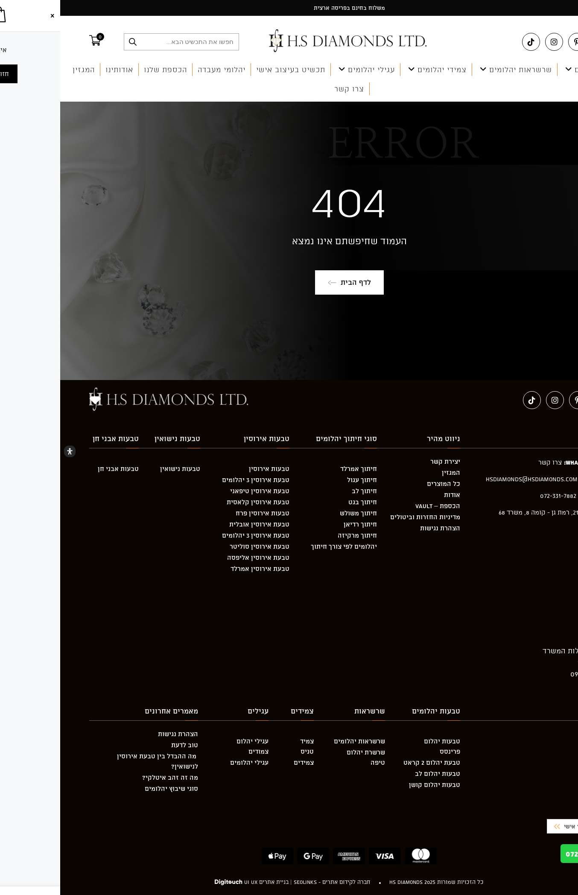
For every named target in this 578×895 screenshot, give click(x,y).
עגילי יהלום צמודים (192, 746)
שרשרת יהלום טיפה (305, 757)
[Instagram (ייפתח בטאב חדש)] (494, 42)
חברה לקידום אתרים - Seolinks (272, 881)
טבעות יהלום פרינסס (382, 746)
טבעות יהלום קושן (374, 784)
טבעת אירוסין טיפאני (199, 490)
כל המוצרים (383, 483)
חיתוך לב (304, 490)
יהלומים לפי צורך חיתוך (284, 546)
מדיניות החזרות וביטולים (365, 517)
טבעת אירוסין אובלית (199, 524)
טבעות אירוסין (209, 468)
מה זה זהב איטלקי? (110, 777)
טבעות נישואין (120, 468)
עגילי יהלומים (189, 762)
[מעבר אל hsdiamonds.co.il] (289, 41)
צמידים (244, 762)
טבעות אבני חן (58, 468)
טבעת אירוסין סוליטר (199, 546)
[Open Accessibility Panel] (9, 451)
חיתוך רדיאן (300, 524)
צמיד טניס (247, 746)
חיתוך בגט (302, 502)
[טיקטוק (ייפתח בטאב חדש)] (471, 42)
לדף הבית (289, 282)
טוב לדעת (124, 745)
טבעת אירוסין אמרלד (199, 568)
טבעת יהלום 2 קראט (371, 762)
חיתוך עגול (302, 479)
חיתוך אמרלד (298, 468)
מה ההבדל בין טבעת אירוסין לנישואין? (97, 761)
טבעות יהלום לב (377, 773)
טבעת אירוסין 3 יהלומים (195, 479)
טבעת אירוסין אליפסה (198, 557)
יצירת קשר (385, 461)
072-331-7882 (534, 853)
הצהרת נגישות (380, 528)
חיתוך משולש (298, 513)
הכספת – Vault (377, 505)
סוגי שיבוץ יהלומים (111, 788)
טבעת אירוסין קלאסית (197, 502)
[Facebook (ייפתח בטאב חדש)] (540, 42)
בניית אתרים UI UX (206, 881)
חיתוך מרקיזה (297, 535)
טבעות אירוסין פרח (202, 513)
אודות (392, 494)
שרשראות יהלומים (299, 741)
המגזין (391, 472)
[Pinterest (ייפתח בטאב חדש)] (517, 42)
